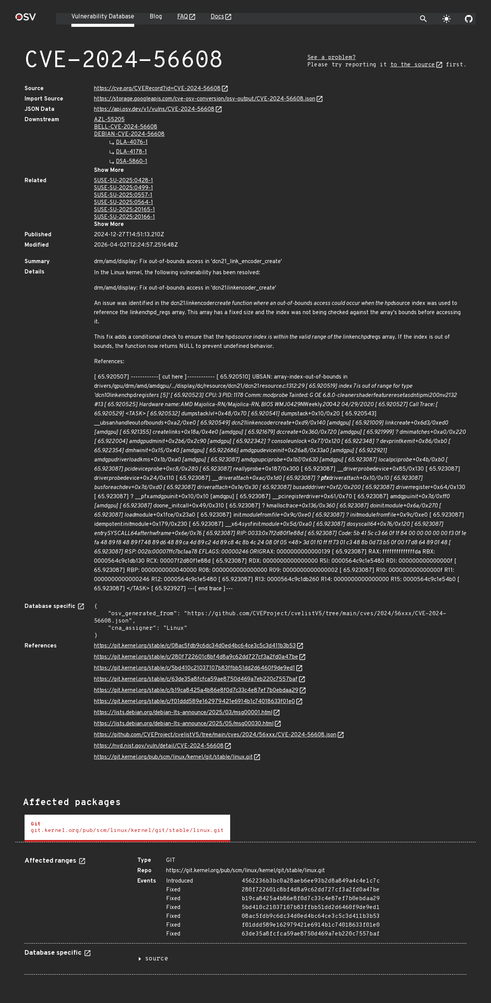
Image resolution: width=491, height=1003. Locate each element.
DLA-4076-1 (132, 142)
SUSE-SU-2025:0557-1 (123, 195)
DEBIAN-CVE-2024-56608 (129, 134)
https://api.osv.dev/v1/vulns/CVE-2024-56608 (154, 109)
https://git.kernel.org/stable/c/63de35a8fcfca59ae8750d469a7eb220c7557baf (196, 679)
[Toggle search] (423, 18)
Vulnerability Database (102, 17)
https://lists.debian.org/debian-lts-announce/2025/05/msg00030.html (184, 724)
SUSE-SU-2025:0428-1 (123, 180)
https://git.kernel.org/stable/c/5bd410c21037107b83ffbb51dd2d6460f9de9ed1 (194, 668)
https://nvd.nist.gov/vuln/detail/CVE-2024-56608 (159, 746)
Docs (217, 17)
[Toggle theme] (446, 18)
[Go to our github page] (469, 19)
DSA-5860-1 (131, 161)
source (156, 959)
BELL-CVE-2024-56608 (125, 127)
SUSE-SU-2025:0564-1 (123, 202)
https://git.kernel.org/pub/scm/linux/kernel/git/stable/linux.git (173, 757)
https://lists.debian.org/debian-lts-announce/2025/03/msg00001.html (183, 712)
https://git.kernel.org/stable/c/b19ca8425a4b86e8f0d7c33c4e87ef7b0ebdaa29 (196, 690)
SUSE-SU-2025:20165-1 (124, 210)
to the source (412, 65)
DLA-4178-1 (131, 152)
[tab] (127, 828)
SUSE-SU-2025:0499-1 (123, 188)
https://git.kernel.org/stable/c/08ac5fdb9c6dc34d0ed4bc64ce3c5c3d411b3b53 (195, 646)
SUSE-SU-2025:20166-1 (124, 217)
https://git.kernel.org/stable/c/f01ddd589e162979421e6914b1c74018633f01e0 (194, 701)
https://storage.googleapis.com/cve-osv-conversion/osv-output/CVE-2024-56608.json (204, 99)
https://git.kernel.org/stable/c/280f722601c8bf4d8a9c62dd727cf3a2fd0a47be (196, 657)
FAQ (182, 17)
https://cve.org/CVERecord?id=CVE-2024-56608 (157, 88)
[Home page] (25, 19)
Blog (156, 17)
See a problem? (331, 57)
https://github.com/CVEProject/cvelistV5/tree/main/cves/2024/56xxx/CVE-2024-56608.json (215, 735)
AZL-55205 (109, 120)
